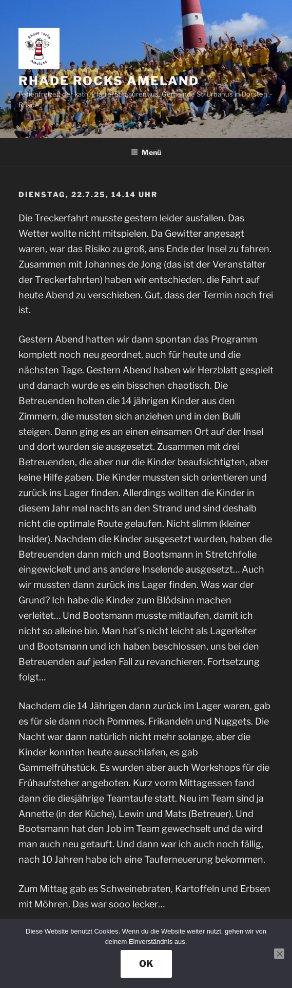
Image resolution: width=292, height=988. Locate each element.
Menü (146, 152)
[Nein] (279, 953)
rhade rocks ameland (108, 80)
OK (146, 963)
